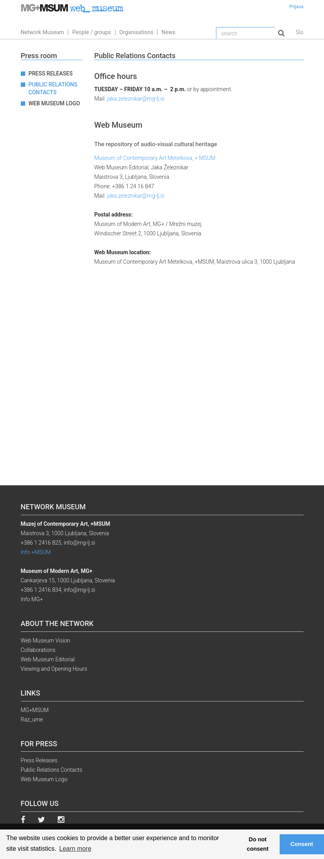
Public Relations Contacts (53, 88)
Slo (300, 32)
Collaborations (38, 650)
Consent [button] (302, 844)
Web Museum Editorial (48, 659)
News (168, 32)
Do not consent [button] (258, 844)
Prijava (296, 6)
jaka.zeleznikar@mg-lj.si (135, 98)
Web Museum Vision (45, 640)
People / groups (91, 32)
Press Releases (51, 73)
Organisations (136, 32)
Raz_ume (32, 719)
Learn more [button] (75, 848)
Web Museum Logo (54, 103)
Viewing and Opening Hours (54, 669)
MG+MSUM (35, 710)
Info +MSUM (36, 552)
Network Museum (42, 32)
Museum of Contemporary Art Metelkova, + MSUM (155, 158)
